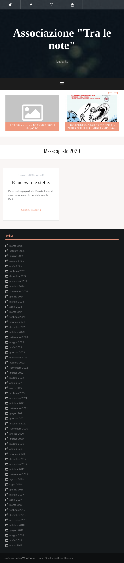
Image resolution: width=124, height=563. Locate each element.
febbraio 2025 (17, 271)
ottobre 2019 (17, 469)
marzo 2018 (15, 545)
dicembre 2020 (17, 423)
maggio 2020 (16, 443)
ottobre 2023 (17, 332)
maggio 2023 (16, 342)
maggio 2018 (16, 535)
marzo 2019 (15, 504)
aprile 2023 (15, 347)
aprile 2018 (15, 540)
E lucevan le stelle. (31, 182)
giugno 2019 (16, 489)
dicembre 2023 (17, 326)
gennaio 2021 (17, 418)
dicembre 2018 (17, 514)
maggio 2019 (16, 494)
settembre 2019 (18, 474)
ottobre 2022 (17, 362)
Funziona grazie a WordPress (19, 558)
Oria (47, 558)
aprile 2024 (15, 306)
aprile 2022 (15, 382)
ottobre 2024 (17, 286)
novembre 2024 (18, 281)
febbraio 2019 (17, 509)
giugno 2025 (16, 255)
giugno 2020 (16, 438)
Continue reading (31, 209)
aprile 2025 (15, 266)
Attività (40, 175)
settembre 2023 (18, 337)
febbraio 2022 (17, 392)
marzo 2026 (15, 245)
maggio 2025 (16, 260)
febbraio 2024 (17, 316)
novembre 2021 (18, 398)
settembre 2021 (18, 408)
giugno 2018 (16, 530)
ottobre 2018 (17, 525)
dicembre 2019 (17, 459)
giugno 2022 (16, 372)
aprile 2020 (15, 448)
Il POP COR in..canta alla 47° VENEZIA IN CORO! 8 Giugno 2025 (32, 126)
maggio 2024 (16, 301)
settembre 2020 (18, 428)
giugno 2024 (16, 296)
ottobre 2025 (17, 250)
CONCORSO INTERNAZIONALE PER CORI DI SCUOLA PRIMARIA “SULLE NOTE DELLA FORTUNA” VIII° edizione (92, 126)
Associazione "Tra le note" (62, 39)
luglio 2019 (15, 484)
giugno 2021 (16, 413)
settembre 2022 (18, 367)
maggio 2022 (16, 377)
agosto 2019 (16, 479)
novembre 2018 (18, 519)
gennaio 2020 (17, 453)
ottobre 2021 (17, 403)
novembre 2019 (18, 464)
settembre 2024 (18, 291)
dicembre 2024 (17, 276)
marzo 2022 (15, 387)
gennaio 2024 (17, 321)
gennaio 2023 (17, 352)
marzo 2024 (15, 311)
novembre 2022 (18, 357)
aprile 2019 (15, 499)
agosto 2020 (16, 433)
